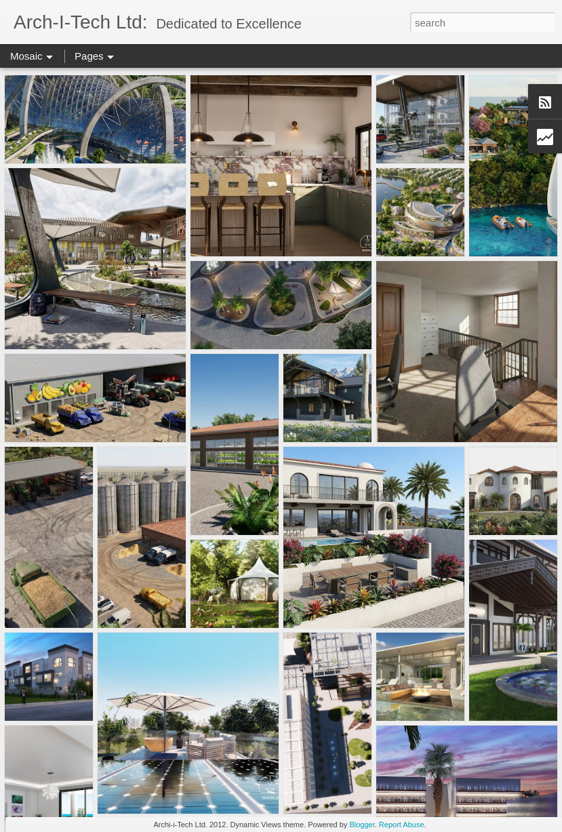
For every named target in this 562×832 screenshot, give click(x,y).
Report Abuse (401, 824)
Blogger (361, 824)
